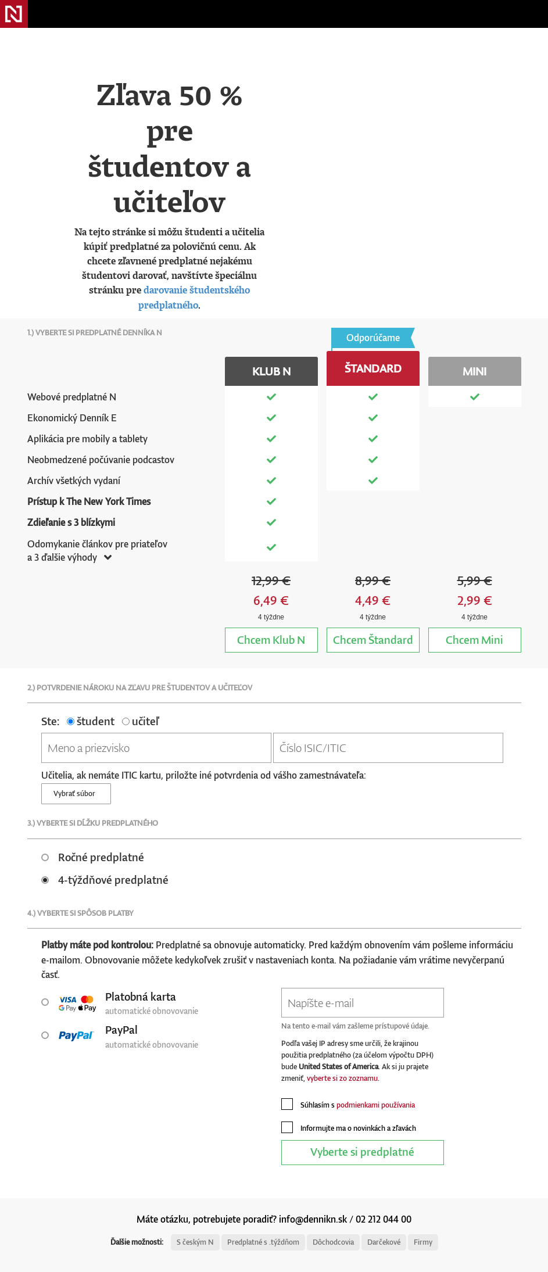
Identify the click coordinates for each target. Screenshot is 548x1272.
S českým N (195, 1242)
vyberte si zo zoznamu (342, 1078)
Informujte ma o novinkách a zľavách (348, 1127)
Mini (474, 639)
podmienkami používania (375, 1105)
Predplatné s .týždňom (263, 1242)
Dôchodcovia (333, 1242)
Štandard (373, 639)
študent (90, 721)
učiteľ (140, 721)
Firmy (423, 1242)
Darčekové (383, 1242)
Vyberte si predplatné (362, 1151)
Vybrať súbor (76, 793)
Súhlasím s (348, 1104)
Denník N (14, 14)
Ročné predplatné (92, 857)
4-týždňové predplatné (105, 879)
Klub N (271, 639)
